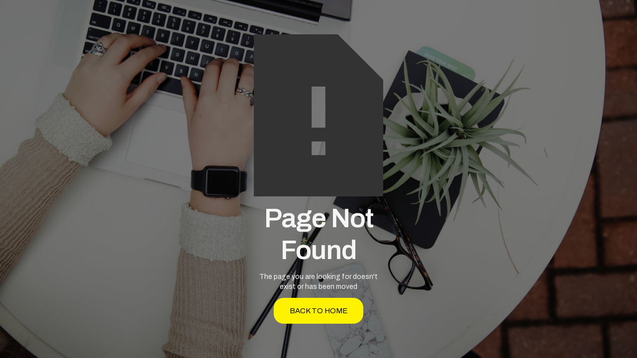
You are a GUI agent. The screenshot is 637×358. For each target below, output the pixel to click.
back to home (319, 311)
